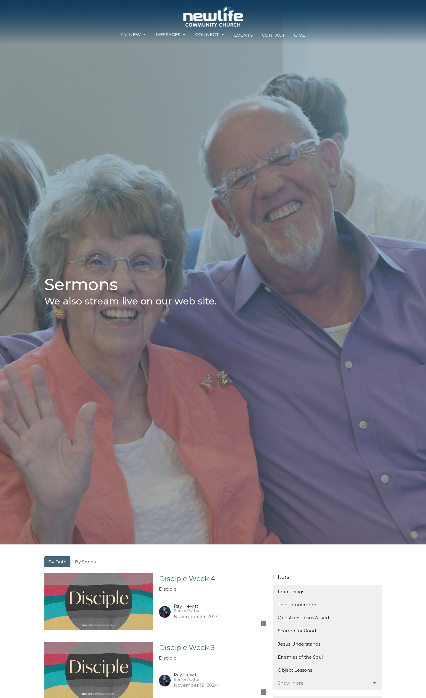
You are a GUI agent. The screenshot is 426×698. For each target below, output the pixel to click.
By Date (57, 562)
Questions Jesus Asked (303, 617)
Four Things (291, 591)
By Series (85, 562)
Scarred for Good (297, 630)
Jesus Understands (299, 644)
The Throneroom (297, 604)
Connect (210, 35)
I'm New (134, 35)
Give (299, 35)
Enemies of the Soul (300, 657)
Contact (273, 35)
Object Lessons (295, 670)
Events (243, 35)
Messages (171, 35)
